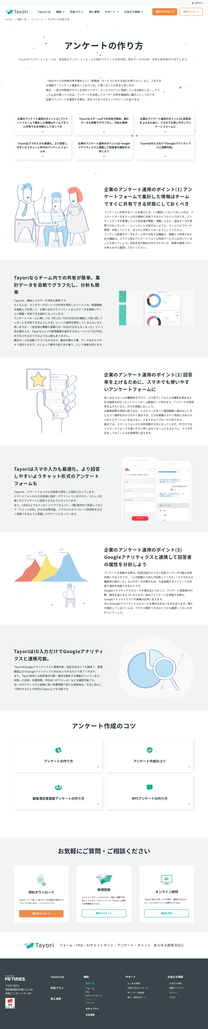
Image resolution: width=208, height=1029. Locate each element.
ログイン (197, 2)
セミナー (173, 992)
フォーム (90, 988)
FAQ (87, 991)
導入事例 (94, 12)
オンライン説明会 (135, 992)
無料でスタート (191, 11)
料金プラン (76, 12)
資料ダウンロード (165, 11)
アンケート (91, 999)
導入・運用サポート (136, 997)
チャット (90, 1002)
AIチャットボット (94, 995)
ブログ (172, 997)
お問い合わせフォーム (138, 987)
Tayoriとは (44, 12)
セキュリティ (92, 1008)
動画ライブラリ (176, 987)
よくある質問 (133, 983)
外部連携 (90, 1014)
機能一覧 (90, 983)
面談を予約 (166, 913)
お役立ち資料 (175, 983)
